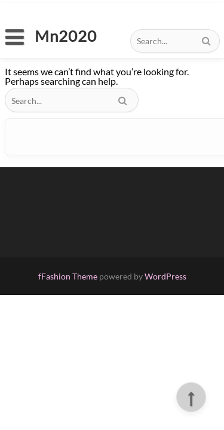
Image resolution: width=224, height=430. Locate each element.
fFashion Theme (67, 276)
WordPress (165, 276)
